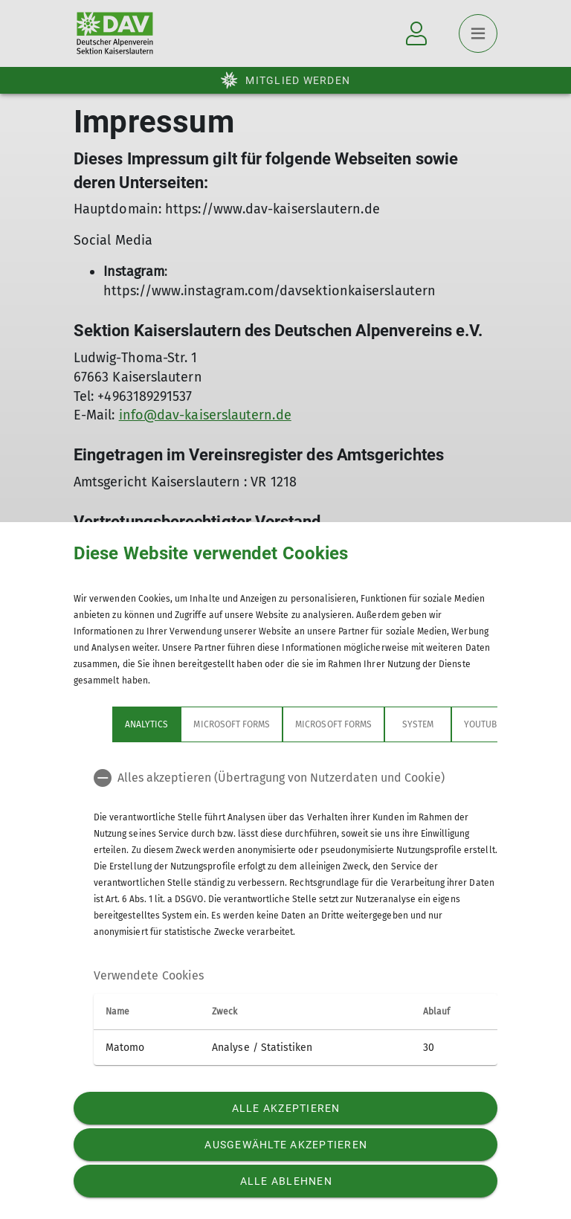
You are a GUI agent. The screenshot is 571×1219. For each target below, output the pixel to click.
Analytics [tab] (146, 724)
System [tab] (417, 724)
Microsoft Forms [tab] (231, 724)
